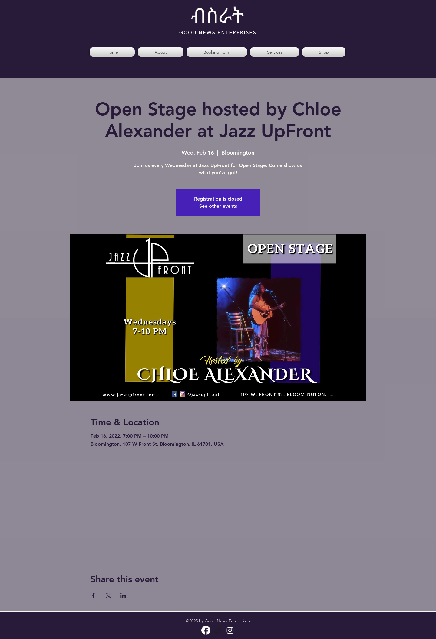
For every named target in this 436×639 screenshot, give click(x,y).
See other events (218, 206)
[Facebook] (205, 630)
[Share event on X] (108, 595)
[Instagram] (230, 630)
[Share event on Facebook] (93, 595)
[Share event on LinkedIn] (123, 595)
